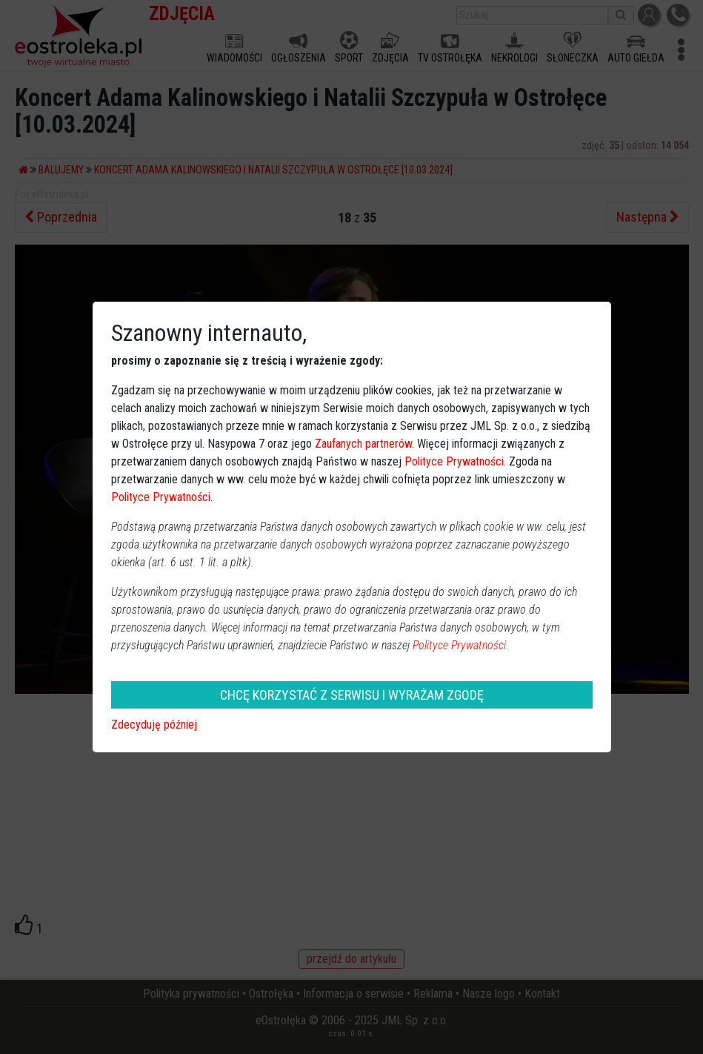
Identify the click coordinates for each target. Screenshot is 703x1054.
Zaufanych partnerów (363, 444)
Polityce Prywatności (454, 461)
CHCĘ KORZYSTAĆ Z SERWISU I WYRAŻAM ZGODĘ (352, 695)
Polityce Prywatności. (461, 645)
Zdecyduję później (154, 724)
